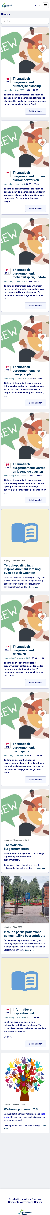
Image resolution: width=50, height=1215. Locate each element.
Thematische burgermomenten (16, 847)
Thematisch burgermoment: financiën (24, 650)
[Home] (7, 5)
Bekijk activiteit (37, 111)
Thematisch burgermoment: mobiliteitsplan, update (29, 273)
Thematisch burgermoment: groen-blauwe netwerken (29, 176)
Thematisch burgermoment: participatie (24, 747)
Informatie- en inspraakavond (23, 1011)
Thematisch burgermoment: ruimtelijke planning (27, 82)
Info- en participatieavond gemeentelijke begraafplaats (24, 934)
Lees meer (34, 587)
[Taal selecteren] (37, 5)
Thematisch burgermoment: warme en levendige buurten (29, 467)
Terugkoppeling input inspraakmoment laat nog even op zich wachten (22, 569)
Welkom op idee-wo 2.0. (21, 1109)
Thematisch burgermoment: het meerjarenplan (26, 370)
